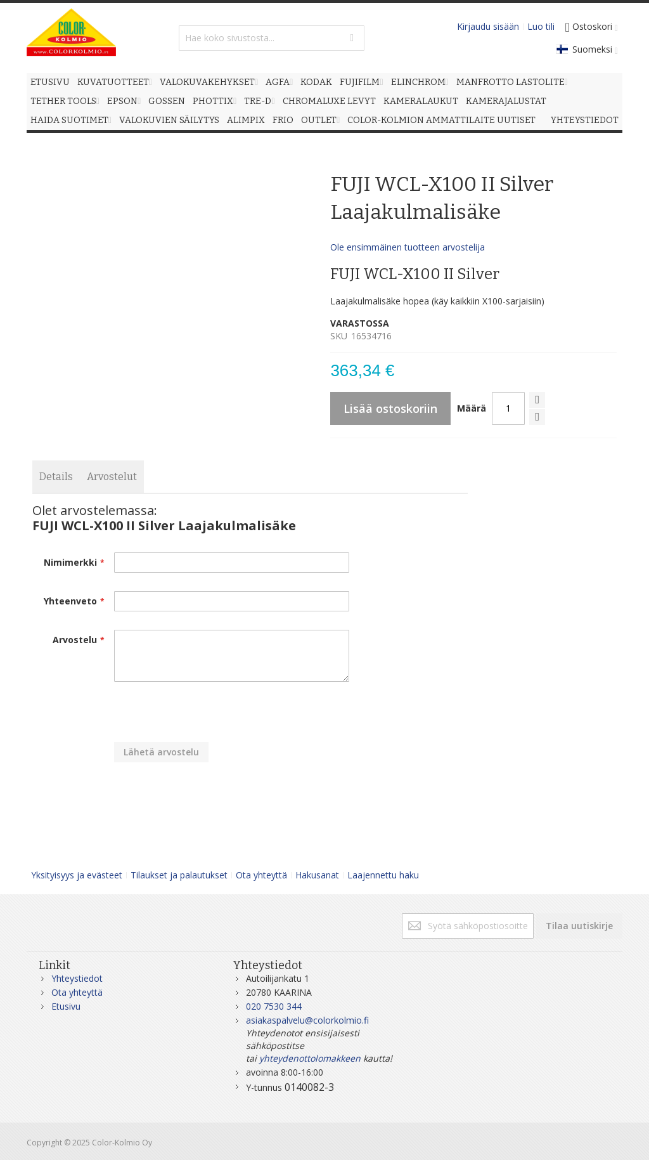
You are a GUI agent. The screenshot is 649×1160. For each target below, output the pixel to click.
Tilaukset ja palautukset (179, 875)
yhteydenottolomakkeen (310, 1058)
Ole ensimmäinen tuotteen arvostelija (407, 247)
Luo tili (541, 26)
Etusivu (65, 1006)
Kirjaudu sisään (488, 26)
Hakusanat (317, 875)
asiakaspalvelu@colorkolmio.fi (307, 1020)
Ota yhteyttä (261, 875)
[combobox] (271, 38)
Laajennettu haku (383, 875)
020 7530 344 (274, 1006)
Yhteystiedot (77, 978)
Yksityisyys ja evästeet (76, 875)
